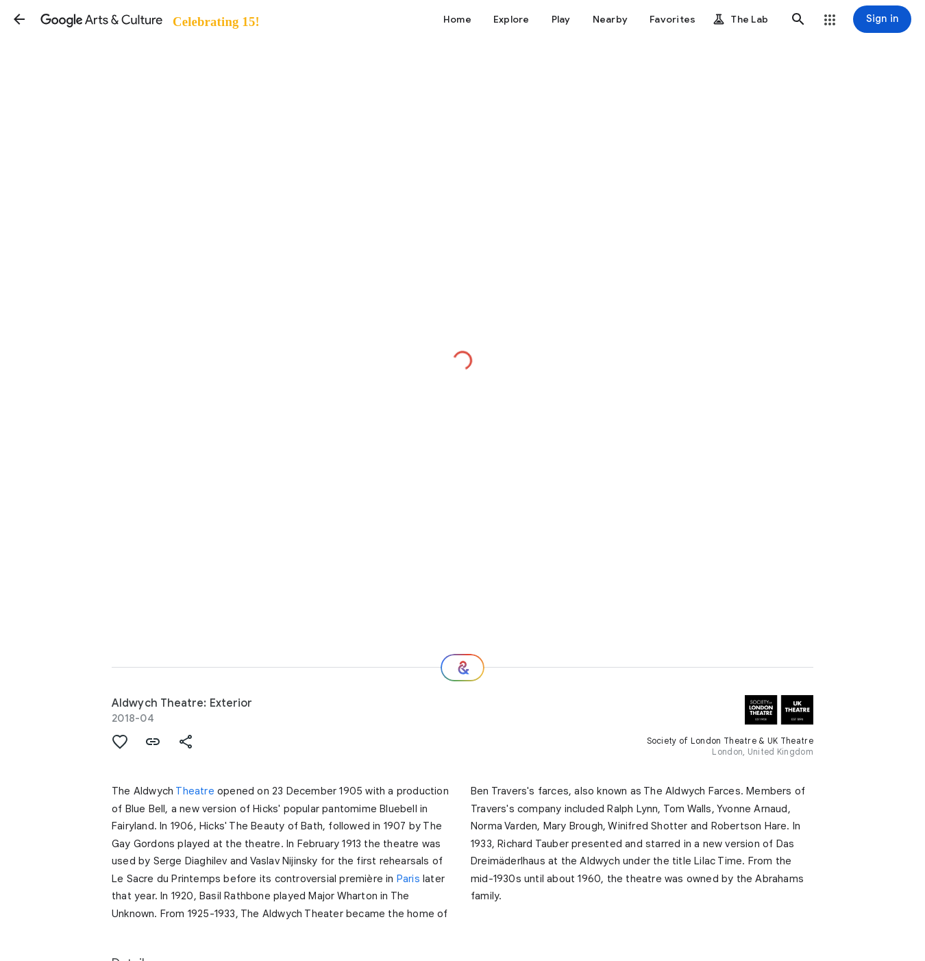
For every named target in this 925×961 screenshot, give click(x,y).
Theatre (194, 791)
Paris (408, 879)
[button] (19, 19)
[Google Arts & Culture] (149, 19)
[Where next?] (462, 667)
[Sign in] (882, 19)
